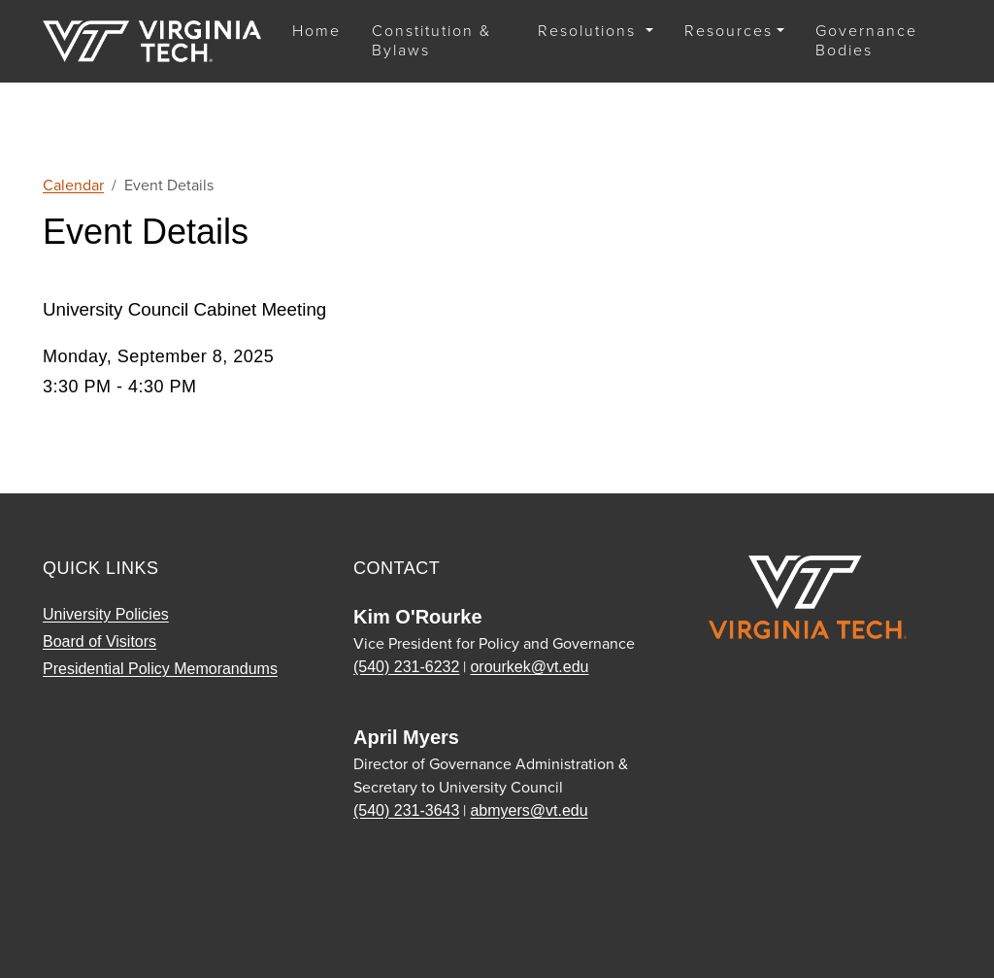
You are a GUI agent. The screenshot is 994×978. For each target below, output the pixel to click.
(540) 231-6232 (406, 666)
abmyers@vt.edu (528, 810)
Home (316, 30)
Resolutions (590, 30)
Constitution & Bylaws (431, 40)
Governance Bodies (866, 40)
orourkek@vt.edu (529, 666)
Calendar (73, 185)
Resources (728, 30)
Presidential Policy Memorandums (160, 668)
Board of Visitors (99, 641)
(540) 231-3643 (406, 810)
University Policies (106, 614)
